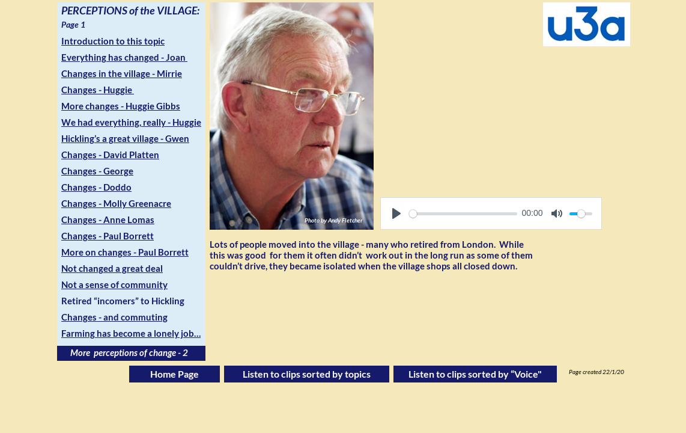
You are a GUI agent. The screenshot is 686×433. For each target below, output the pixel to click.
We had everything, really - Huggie (131, 122)
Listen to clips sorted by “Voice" (475, 373)
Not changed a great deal (112, 268)
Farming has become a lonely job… (131, 333)
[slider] (463, 214)
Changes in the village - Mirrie (121, 73)
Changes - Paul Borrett (107, 235)
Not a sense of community (114, 284)
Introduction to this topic (113, 40)
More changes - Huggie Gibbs (120, 105)
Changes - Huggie (97, 89)
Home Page (174, 373)
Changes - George (97, 170)
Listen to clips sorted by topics (307, 373)
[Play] (396, 213)
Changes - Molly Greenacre (116, 203)
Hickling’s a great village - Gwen (125, 138)
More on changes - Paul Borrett (125, 252)
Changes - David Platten (110, 154)
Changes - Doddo (96, 187)
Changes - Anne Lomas (107, 219)
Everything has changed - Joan (124, 57)
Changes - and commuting (114, 317)
